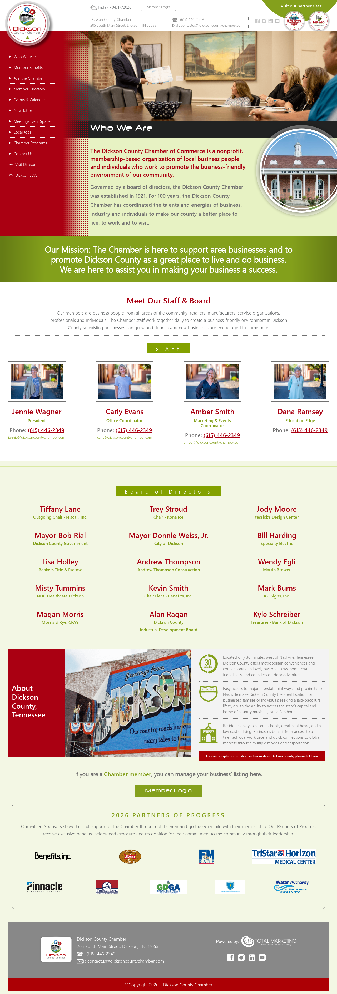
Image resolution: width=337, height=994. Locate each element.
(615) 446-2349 (46, 429)
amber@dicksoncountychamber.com (212, 442)
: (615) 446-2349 (191, 19)
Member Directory (27, 89)
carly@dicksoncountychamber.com (124, 437)
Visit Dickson (22, 164)
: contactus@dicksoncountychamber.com (211, 25)
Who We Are (22, 56)
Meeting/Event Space (30, 121)
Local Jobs (20, 132)
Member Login (158, 6)
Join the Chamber (26, 78)
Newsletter (20, 110)
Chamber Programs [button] (28, 142)
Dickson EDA (23, 175)
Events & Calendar (27, 99)
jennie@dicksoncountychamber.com (36, 437)
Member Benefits (26, 67)
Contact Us (20, 153)
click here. (311, 756)
